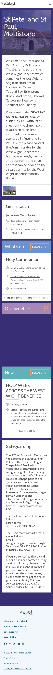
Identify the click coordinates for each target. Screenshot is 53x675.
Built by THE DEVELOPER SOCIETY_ (18, 669)
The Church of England (15, 621)
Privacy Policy (9, 658)
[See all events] (39, 246)
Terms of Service (11, 663)
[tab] (13, 298)
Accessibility (10, 637)
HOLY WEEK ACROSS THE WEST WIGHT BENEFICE (25, 391)
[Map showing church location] (26, 340)
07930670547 (16, 233)
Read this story (26, 431)
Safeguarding (11, 632)
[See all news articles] (39, 372)
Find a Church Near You (15, 626)
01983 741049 (16, 224)
